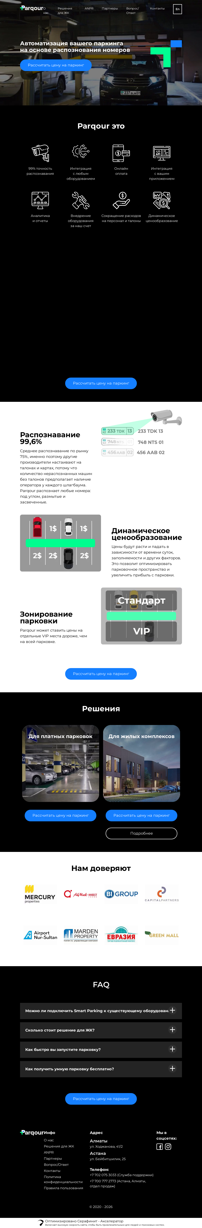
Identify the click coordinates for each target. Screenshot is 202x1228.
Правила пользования (63, 1188)
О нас (49, 1140)
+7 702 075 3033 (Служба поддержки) (122, 1175)
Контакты (157, 8)
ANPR (89, 8)
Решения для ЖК (59, 1146)
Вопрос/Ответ (56, 1165)
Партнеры (110, 8)
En (178, 9)
